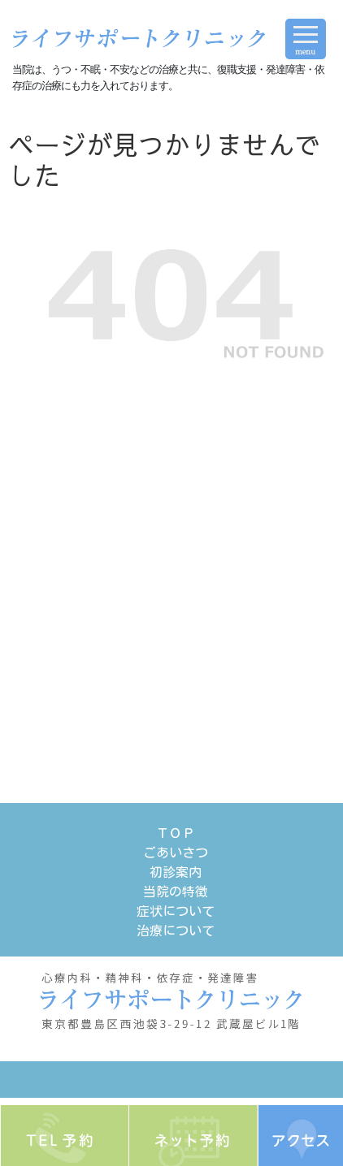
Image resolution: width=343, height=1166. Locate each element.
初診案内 (176, 872)
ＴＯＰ (175, 833)
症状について (176, 911)
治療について (176, 930)
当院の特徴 (175, 891)
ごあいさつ (175, 852)
